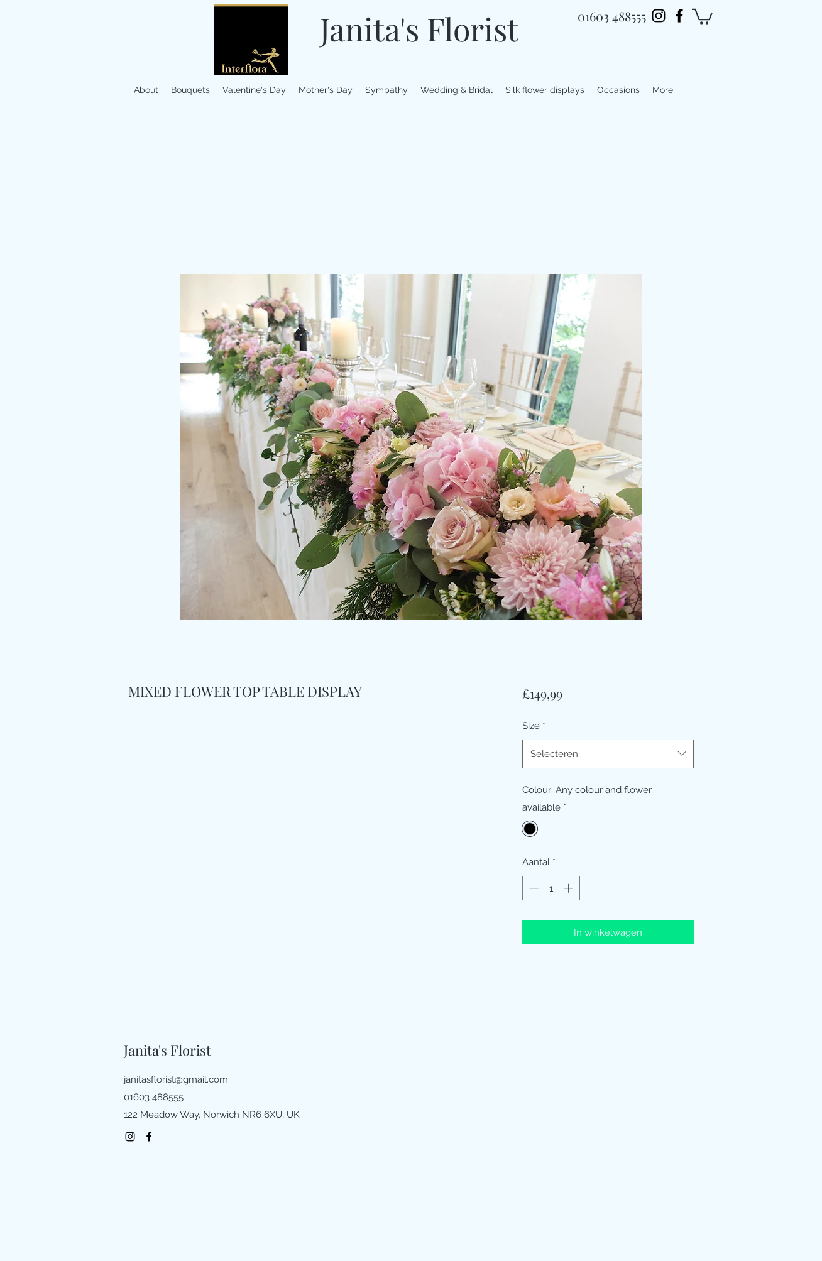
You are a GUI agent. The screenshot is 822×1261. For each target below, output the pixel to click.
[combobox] (608, 754)
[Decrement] (532, 888)
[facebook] (679, 16)
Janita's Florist (419, 29)
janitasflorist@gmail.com (176, 1079)
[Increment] (569, 888)
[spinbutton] (550, 888)
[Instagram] (658, 16)
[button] (702, 16)
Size (533, 725)
